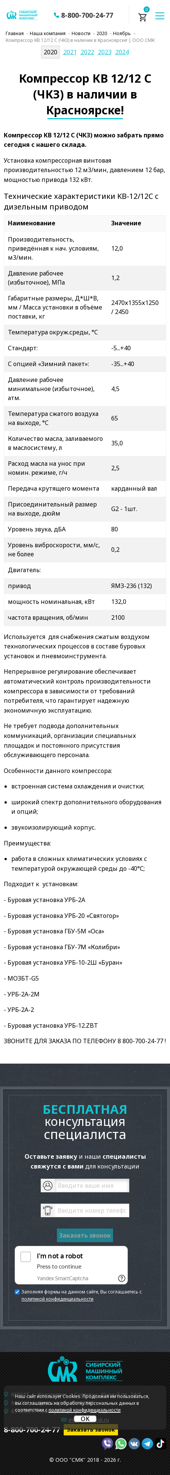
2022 (87, 52)
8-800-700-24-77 (87, 15)
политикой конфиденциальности (57, 1299)
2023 (105, 52)
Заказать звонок (91, 1429)
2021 (70, 52)
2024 (122, 52)
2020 (50, 52)
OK (85, 1418)
